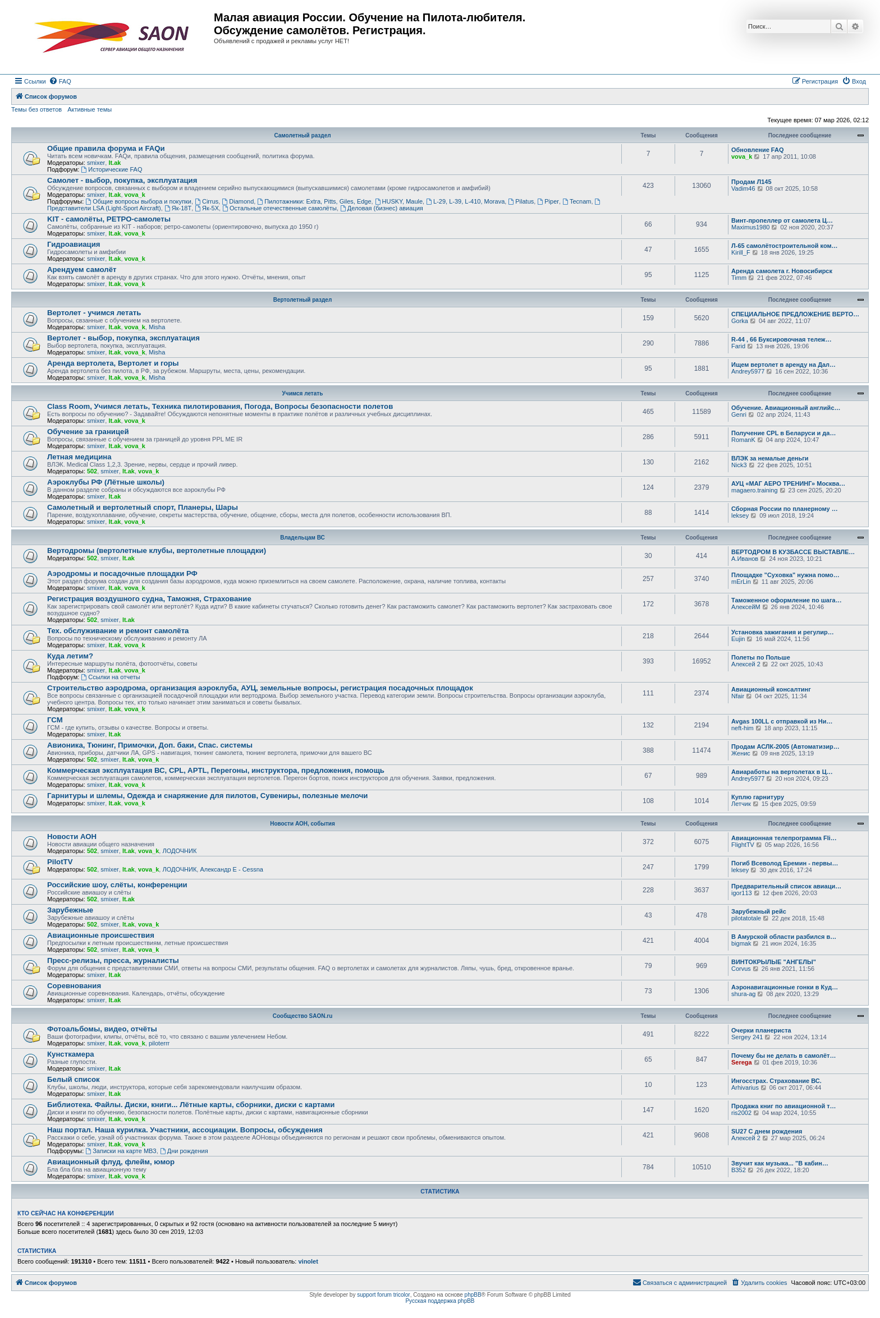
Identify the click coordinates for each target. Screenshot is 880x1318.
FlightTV (742, 844)
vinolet (308, 1261)
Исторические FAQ (111, 169)
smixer (96, 162)
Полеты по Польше (760, 657)
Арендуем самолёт (81, 269)
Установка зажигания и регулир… (782, 632)
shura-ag (743, 993)
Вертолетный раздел (302, 300)
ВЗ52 (738, 1170)
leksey (740, 515)
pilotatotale (746, 918)
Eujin (738, 638)
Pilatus (521, 201)
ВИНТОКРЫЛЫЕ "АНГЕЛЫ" (773, 961)
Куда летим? (70, 656)
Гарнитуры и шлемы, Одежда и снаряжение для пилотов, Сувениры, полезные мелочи (207, 795)
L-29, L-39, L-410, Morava (465, 201)
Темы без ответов (36, 109)
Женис (740, 753)
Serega (741, 1062)
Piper (548, 201)
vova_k (741, 156)
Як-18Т (177, 208)
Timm (738, 277)
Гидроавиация (73, 244)
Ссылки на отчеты (110, 677)
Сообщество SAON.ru (303, 1016)
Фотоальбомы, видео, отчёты (102, 1029)
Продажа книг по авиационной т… (783, 1106)
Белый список (73, 1079)
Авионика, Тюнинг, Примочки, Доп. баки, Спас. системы (150, 745)
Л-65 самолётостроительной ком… (784, 245)
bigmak (741, 943)
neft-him (742, 728)
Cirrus (206, 201)
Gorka (739, 320)
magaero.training (754, 490)
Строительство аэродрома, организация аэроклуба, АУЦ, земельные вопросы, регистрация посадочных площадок (260, 688)
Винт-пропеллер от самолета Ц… (782, 220)
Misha (157, 327)
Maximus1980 (750, 227)
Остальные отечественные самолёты (279, 208)
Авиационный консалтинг (771, 689)
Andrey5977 (747, 371)
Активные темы (89, 109)
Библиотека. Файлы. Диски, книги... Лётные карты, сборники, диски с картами (190, 1104)
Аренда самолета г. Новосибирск (781, 271)
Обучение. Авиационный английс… (786, 407)
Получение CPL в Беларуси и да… (783, 433)
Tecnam (576, 201)
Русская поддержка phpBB (439, 1301)
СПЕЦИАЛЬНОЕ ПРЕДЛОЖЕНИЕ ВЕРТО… (795, 314)
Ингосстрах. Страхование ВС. (776, 1080)
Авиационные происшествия (100, 935)
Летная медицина (79, 457)
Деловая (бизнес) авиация (381, 208)
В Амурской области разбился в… (783, 936)
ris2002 (741, 1112)
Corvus (741, 968)
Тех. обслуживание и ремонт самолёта (118, 630)
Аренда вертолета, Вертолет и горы (113, 363)
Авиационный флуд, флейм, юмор (111, 1162)
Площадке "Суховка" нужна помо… (785, 575)
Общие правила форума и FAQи (106, 148)
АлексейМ (745, 606)
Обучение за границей (88, 431)
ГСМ (55, 720)
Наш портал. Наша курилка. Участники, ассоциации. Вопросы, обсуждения (185, 1130)
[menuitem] (60, 81)
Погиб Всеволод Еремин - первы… (784, 863)
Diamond (238, 201)
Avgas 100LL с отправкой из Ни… (781, 721)
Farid (738, 346)
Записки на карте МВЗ (120, 1151)
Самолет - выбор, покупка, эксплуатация (122, 180)
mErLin (741, 581)
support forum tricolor (383, 1295)
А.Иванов (744, 558)
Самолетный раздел (302, 135)
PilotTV (59, 862)
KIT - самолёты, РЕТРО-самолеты (109, 219)
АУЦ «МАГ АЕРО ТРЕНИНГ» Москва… (788, 483)
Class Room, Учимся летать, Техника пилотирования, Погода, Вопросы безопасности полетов (220, 406)
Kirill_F (740, 252)
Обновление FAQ (757, 149)
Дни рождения (184, 1151)
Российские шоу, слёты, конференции (117, 885)
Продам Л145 (751, 181)
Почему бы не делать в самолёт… (783, 1055)
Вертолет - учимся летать (94, 312)
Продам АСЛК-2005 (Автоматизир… (785, 746)
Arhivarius (745, 1087)
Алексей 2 (745, 664)
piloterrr (159, 1043)
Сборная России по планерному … (784, 508)
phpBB (473, 1295)
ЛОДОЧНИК (179, 850)
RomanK (743, 439)
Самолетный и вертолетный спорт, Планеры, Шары (142, 507)
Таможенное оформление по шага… (786, 600)
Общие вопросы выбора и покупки (138, 201)
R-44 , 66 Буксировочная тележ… (781, 339)
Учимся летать (302, 393)
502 (92, 471)
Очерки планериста (761, 1030)
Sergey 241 (747, 1037)
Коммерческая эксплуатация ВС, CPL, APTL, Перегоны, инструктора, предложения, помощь (215, 770)
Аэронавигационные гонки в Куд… (784, 987)
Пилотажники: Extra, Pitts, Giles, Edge (314, 201)
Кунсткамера (70, 1054)
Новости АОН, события (302, 824)
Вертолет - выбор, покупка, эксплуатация (123, 338)
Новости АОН (72, 836)
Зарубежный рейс (758, 911)
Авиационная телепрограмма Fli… (784, 838)
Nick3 (739, 465)
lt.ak (114, 162)
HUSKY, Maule (399, 201)
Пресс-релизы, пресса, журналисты (113, 960)
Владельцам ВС (302, 537)
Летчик (741, 803)
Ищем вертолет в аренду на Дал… (783, 364)
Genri (738, 414)
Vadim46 (743, 188)
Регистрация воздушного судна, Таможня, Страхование (149, 599)
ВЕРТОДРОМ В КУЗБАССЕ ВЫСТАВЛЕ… (793, 552)
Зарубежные (70, 910)
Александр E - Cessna (231, 869)
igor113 (741, 893)
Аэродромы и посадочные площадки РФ (122, 573)
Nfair (737, 696)
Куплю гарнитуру (757, 797)
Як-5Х (207, 208)
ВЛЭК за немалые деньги (770, 458)
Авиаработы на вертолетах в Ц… (782, 771)
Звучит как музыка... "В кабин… (779, 1163)
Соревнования (74, 985)
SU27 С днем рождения (766, 1131)
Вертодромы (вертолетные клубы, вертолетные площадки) (156, 550)
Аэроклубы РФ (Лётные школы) (105, 482)
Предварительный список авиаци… (786, 886)
